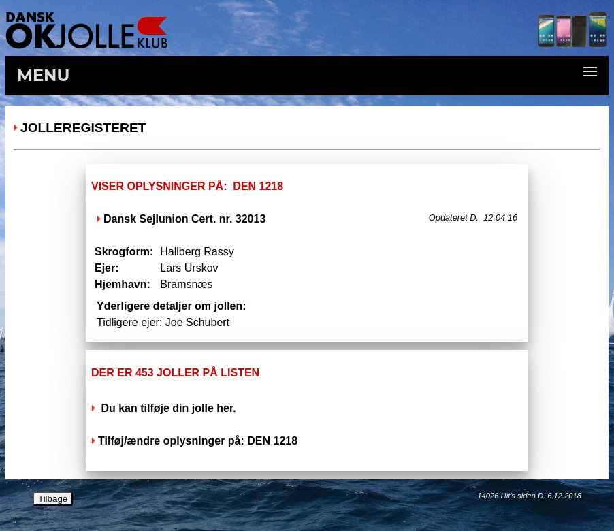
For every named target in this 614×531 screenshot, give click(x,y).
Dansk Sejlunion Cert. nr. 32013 (184, 219)
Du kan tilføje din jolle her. (167, 408)
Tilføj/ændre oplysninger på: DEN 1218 (197, 441)
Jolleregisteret (83, 127)
